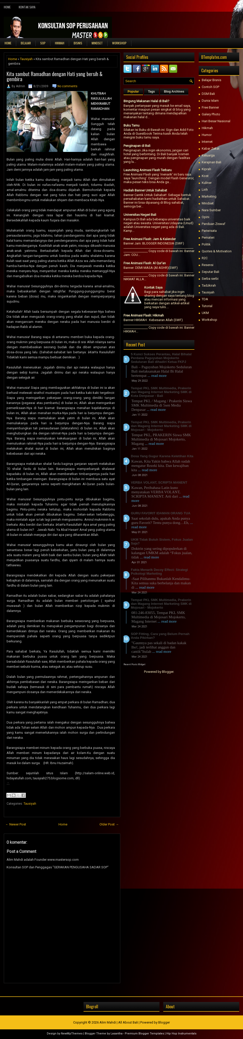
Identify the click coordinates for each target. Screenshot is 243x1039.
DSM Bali (208, 94)
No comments (67, 86)
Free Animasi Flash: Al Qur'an (145, 263)
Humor (207, 135)
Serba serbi (210, 278)
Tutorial (207, 306)
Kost (205, 176)
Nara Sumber (211, 210)
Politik (206, 244)
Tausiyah (26, 59)
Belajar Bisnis (211, 80)
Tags (151, 91)
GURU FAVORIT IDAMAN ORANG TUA (160, 513)
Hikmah (207, 128)
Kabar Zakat (210, 148)
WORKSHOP (119, 43)
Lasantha (117, 1033)
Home (7, 7)
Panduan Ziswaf (213, 224)
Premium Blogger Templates (144, 1033)
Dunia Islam (210, 100)
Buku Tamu (131, 125)
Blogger (167, 672)
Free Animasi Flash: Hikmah (144, 315)
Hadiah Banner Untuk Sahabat (145, 190)
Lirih (205, 189)
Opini (205, 217)
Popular (133, 91)
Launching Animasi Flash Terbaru (148, 170)
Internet (207, 142)
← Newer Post (15, 824)
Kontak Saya (27, 7)
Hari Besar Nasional (216, 121)
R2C (205, 258)
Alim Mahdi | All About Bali (118, 1022)
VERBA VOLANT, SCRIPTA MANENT (159, 482)
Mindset (208, 203)
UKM (205, 313)
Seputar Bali (210, 272)
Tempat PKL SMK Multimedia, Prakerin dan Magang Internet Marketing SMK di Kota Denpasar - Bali (161, 392)
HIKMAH (59, 43)
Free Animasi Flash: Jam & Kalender (150, 239)
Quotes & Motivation (217, 251)
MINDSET (97, 43)
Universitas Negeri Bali (140, 215)
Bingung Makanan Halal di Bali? (146, 101)
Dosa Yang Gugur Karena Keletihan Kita (162, 456)
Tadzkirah (209, 285)
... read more (157, 376)
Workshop (209, 320)
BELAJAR (26, 43)
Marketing (209, 196)
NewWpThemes (72, 1033)
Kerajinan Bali (211, 162)
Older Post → (109, 824)
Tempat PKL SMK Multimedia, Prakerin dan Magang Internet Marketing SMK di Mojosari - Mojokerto (161, 426)
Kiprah (206, 169)
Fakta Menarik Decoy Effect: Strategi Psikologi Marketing (159, 571)
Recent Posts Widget (134, 664)
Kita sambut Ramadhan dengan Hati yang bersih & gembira (55, 76)
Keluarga (208, 155)
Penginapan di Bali (137, 146)
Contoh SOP (210, 87)
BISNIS (78, 43)
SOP (43, 43)
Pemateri (208, 237)
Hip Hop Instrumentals (181, 1033)
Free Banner (210, 107)
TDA (205, 299)
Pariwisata (209, 231)
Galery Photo (211, 114)
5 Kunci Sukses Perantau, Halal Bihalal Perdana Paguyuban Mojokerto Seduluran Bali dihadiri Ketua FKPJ (161, 358)
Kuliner (207, 183)
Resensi (207, 265)
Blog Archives (174, 91)
